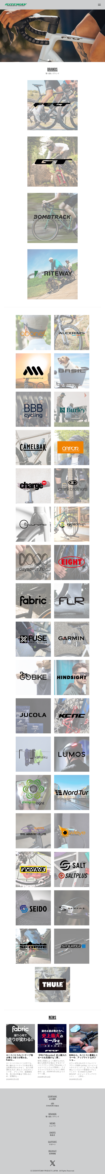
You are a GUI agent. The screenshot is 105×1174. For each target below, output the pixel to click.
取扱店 (52, 1133)
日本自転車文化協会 (52, 1104)
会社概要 (52, 1097)
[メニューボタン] (100, 4)
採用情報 (52, 1152)
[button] (48, 60)
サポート (52, 1142)
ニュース (52, 1124)
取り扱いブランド (52, 1115)
